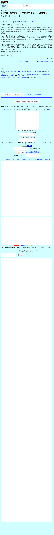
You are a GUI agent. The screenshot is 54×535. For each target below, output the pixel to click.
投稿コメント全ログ (9, 163)
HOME (5, 3)
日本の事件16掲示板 (47, 61)
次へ (48, 58)
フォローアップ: (5, 68)
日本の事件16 (5, 5)
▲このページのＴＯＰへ (24, 61)
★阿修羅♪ (3, 10)
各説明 (48, 109)
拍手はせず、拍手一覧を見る (35, 94)
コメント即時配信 (22, 163)
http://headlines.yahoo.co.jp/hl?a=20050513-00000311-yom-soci (17, 22)
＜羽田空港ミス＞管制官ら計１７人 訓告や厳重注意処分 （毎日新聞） (21, 71)
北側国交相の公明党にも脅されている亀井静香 (14, 77)
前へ (52, 58)
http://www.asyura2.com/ (27, 249)
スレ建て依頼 (32, 163)
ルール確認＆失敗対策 (32, 155)
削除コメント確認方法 (43, 163)
